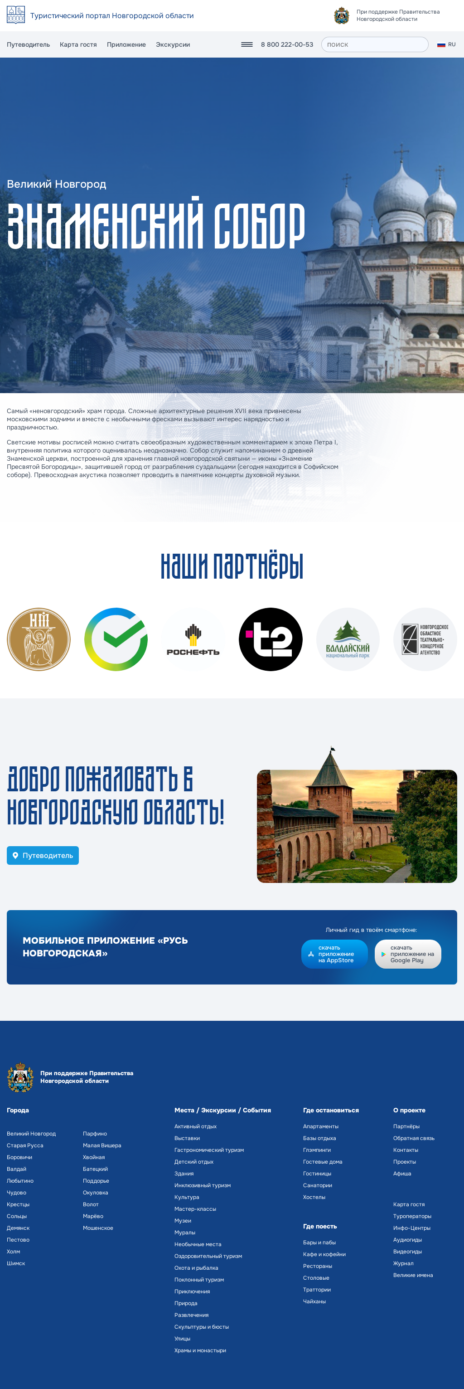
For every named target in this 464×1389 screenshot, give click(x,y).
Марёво (93, 1216)
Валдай (16, 1169)
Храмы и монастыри (200, 1350)
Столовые (316, 1278)
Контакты (405, 1150)
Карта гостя (78, 44)
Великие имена (413, 1275)
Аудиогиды (407, 1239)
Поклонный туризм (199, 1279)
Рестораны (317, 1266)
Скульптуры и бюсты (201, 1327)
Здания (183, 1173)
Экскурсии (173, 44)
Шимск (16, 1263)
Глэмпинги (317, 1150)
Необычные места (198, 1244)
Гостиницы (317, 1173)
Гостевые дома (323, 1161)
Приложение (126, 44)
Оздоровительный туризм (208, 1256)
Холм (13, 1251)
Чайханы (314, 1301)
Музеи (182, 1220)
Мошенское (98, 1228)
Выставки (187, 1138)
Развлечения (191, 1315)
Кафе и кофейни (324, 1254)
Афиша (402, 1173)
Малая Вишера (102, 1145)
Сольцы (17, 1216)
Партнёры (406, 1126)
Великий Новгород (31, 1133)
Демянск (18, 1228)
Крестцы (18, 1204)
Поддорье (96, 1180)
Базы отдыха (319, 1138)
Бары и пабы (319, 1242)
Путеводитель (28, 44)
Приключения (192, 1291)
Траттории (317, 1289)
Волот (91, 1204)
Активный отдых (195, 1126)
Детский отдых (193, 1161)
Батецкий (95, 1169)
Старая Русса (25, 1145)
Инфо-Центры (411, 1228)
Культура (186, 1197)
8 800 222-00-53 (287, 44)
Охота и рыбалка (196, 1268)
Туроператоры (412, 1216)
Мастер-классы (195, 1209)
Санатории (317, 1185)
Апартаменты (320, 1126)
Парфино (95, 1133)
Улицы (182, 1338)
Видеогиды (407, 1251)
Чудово (16, 1192)
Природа (186, 1303)
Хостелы (314, 1197)
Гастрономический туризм (209, 1150)
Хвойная (94, 1157)
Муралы (184, 1232)
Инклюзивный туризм (202, 1185)
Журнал (403, 1263)
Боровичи (19, 1157)
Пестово (18, 1239)
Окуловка (95, 1192)
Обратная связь (414, 1138)
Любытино (20, 1180)
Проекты (404, 1161)
